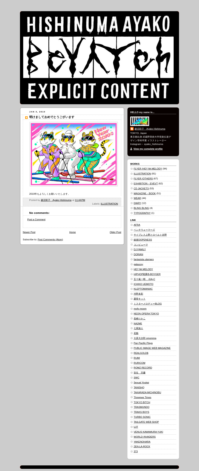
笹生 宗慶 (139, 372)
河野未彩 (138, 293)
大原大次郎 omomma (145, 338)
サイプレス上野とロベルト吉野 (150, 234)
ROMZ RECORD (143, 367)
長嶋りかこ (139, 318)
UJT (136, 427)
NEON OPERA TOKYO (146, 313)
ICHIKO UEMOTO (143, 284)
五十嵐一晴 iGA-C (144, 279)
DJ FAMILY (140, 249)
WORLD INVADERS (145, 436)
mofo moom (140, 308)
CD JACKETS (141, 188)
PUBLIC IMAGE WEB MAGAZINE (152, 348)
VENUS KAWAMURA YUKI (148, 432)
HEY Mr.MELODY (143, 269)
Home (72, 232)
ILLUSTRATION (109, 203)
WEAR (137, 198)
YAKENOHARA (142, 441)
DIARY (137, 203)
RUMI (137, 358)
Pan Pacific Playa (143, 343)
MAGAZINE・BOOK (145, 193)
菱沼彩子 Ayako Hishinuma (150, 128)
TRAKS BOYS (141, 412)
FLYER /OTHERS (143, 178)
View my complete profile (148, 149)
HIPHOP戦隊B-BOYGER (147, 274)
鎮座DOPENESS (143, 239)
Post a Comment (36, 219)
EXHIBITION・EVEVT (146, 183)
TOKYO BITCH (142, 402)
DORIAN (138, 254)
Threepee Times (142, 397)
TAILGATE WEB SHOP (146, 422)
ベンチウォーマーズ (144, 230)
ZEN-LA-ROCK (142, 446)
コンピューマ (141, 244)
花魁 (136, 333)
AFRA (137, 225)
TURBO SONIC (142, 417)
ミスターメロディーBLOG (148, 303)
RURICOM (139, 363)
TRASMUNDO (141, 407)
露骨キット (139, 298)
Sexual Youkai (141, 382)
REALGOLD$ (141, 353)
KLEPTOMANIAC (143, 289)
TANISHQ (139, 387)
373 (136, 451)
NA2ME (138, 323)
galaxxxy (138, 264)
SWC (136, 377)
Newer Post (29, 232)
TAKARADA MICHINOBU (147, 392)
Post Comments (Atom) (50, 239)
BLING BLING (141, 208)
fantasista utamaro (144, 259)
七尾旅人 (138, 328)
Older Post (115, 232)
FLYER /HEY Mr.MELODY (148, 168)
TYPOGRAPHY (142, 213)
